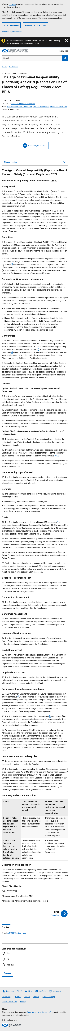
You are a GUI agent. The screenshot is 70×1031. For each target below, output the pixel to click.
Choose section (34, 162)
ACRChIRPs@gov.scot (16, 933)
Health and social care (58, 106)
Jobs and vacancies (9, 1001)
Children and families (41, 106)
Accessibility (6, 997)
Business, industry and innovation (19, 106)
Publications (13, 66)
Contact (27, 997)
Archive (18, 997)
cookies (12, 4)
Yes (8, 953)
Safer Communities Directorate (23, 104)
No (8, 959)
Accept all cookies (11, 25)
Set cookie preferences (12, 31)
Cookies (36, 997)
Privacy (23, 1001)
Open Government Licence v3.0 (39, 1012)
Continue (7, 973)
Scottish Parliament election (19, 40)
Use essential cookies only (35, 25)
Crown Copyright (49, 997)
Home (4, 66)
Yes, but (10, 965)
